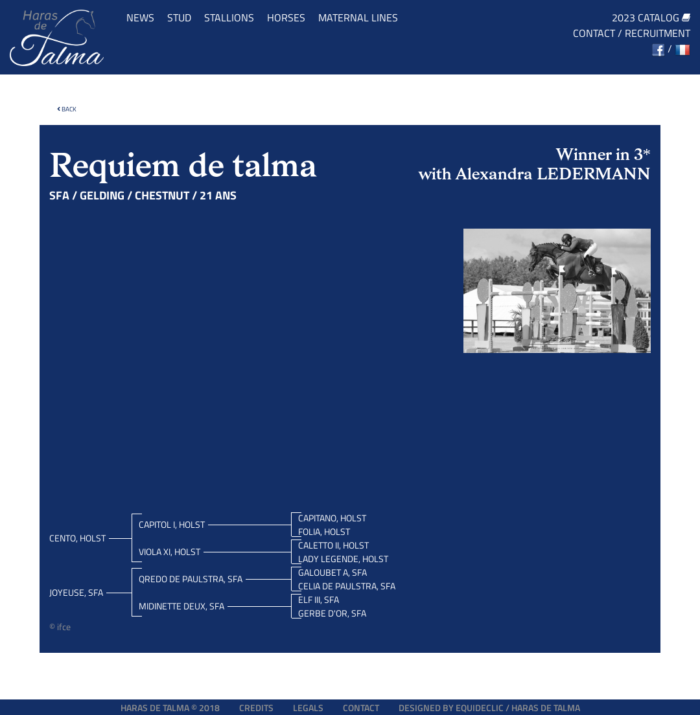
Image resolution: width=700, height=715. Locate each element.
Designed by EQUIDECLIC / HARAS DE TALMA (489, 707)
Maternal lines (358, 17)
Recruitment (657, 33)
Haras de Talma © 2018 (170, 707)
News (140, 17)
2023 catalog (651, 17)
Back (66, 109)
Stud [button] (179, 17)
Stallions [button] (229, 17)
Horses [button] (286, 17)
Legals (308, 707)
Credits (256, 707)
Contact (594, 33)
